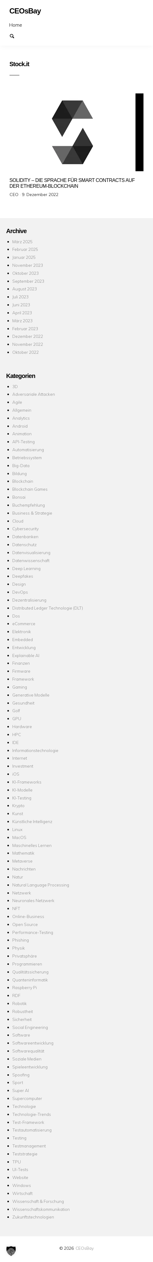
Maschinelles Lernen (32, 845)
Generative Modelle (30, 694)
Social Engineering (30, 1027)
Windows (21, 1185)
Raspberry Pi (24, 987)
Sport (17, 1082)
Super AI (20, 1090)
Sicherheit (22, 1019)
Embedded (22, 639)
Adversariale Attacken (33, 394)
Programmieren (27, 963)
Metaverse (22, 860)
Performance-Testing (32, 932)
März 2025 (22, 241)
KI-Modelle (22, 789)
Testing (19, 1137)
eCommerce (23, 623)
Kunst (17, 813)
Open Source (25, 924)
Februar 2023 (25, 328)
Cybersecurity (25, 528)
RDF (16, 995)
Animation (22, 433)
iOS (15, 773)
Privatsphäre (24, 955)
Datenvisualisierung (31, 552)
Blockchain (22, 481)
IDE (15, 742)
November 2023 (27, 265)
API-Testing (23, 441)
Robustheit (22, 1011)
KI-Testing (21, 797)
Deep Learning (26, 568)
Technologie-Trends (31, 1114)
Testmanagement (29, 1145)
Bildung (19, 473)
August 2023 (24, 288)
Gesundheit (23, 702)
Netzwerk (21, 892)
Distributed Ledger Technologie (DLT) (47, 607)
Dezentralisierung (29, 600)
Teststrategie (24, 1153)
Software (21, 1034)
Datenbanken (25, 536)
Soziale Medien (26, 1058)
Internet (19, 758)
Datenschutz (24, 544)
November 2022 (27, 344)
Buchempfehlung (28, 505)
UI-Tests (20, 1169)
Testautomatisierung (32, 1129)
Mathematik (23, 853)
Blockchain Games (30, 489)
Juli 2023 (20, 296)
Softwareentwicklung (32, 1042)
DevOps (20, 592)
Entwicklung (24, 647)
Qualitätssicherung (30, 971)
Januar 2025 (24, 257)
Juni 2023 (21, 304)
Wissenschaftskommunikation (41, 1209)
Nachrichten (24, 868)
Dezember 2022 (27, 336)
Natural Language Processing (40, 884)
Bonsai (19, 497)
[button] (11, 1251)
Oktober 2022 (25, 352)
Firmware (21, 671)
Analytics (21, 418)
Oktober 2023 (25, 273)
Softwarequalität (28, 1050)
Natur (17, 876)
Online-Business (28, 916)
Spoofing (20, 1074)
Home (15, 25)
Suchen (15, 35)
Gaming (19, 687)
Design (19, 584)
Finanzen (21, 663)
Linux (17, 829)
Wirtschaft (22, 1193)
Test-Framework (28, 1122)
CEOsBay (85, 1248)
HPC (16, 734)
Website (20, 1177)
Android (20, 426)
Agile (17, 402)
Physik (18, 947)
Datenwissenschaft (30, 560)
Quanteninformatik (30, 979)
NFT (16, 908)
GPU (16, 718)
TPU (16, 1161)
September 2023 (28, 281)
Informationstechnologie (35, 750)
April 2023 (22, 312)
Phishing (20, 940)
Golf (16, 710)
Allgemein (21, 410)
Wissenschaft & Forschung (38, 1201)
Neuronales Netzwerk (33, 900)
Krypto (18, 805)
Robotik (19, 1003)
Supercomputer (27, 1098)
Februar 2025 (25, 249)
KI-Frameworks (26, 781)
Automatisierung (28, 449)
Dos (16, 615)
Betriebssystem (27, 457)
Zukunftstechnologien (33, 1216)
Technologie (24, 1106)
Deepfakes (22, 576)
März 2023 (22, 320)
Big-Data (20, 465)
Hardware (22, 726)
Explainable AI (25, 655)
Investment (22, 766)
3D (15, 386)
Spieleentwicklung (30, 1066)
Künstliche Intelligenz (32, 821)
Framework (23, 679)
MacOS (19, 837)
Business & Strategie (32, 513)
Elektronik (21, 631)
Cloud (17, 520)
